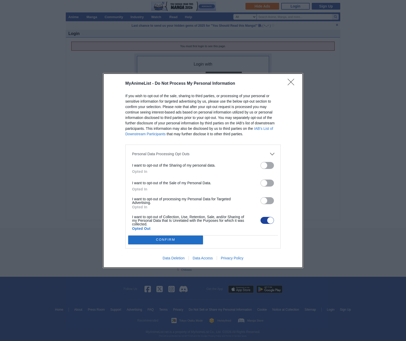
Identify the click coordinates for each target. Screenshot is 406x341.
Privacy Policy (232, 258)
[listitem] (203, 154)
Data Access (203, 258)
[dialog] (203, 171)
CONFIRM (165, 240)
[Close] (293, 84)
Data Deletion (174, 258)
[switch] (267, 165)
